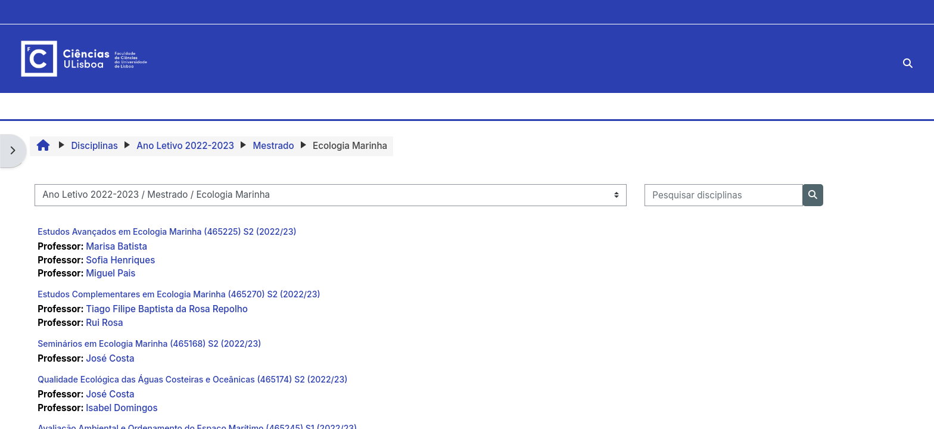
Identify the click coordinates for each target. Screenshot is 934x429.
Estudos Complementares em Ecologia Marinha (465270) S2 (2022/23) (179, 294)
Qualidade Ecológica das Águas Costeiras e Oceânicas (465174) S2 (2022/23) (192, 379)
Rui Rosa (104, 322)
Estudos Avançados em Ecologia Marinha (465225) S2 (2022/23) (167, 231)
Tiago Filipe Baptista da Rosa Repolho (167, 309)
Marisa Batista (116, 246)
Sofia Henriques (120, 260)
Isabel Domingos (121, 408)
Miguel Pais (110, 273)
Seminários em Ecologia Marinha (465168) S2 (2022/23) (149, 343)
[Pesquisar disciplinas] (724, 195)
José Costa (110, 358)
